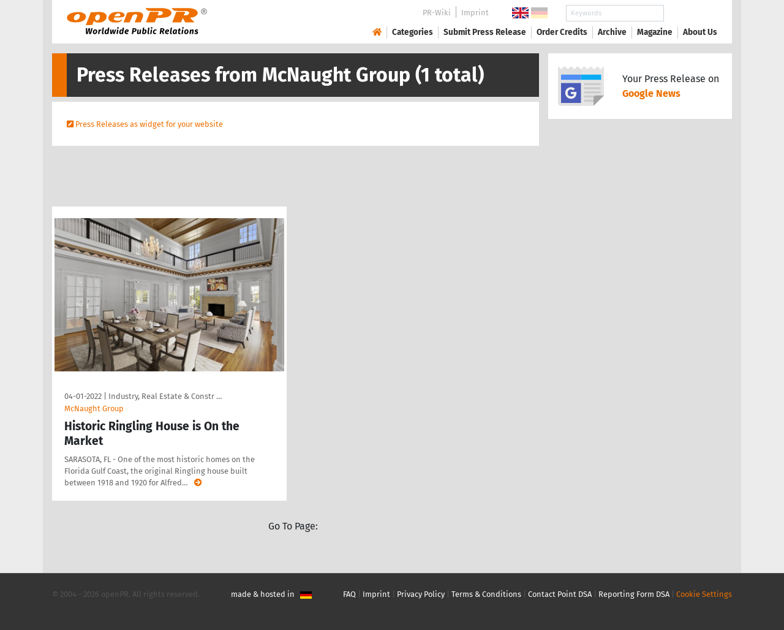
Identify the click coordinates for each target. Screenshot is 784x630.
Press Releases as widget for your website (149, 124)
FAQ (349, 594)
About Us (700, 32)
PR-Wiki (437, 12)
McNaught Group (94, 408)
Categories (412, 32)
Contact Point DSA (560, 594)
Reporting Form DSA (633, 594)
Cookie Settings (704, 594)
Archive (612, 32)
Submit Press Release (484, 32)
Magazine (655, 32)
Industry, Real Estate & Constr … (165, 396)
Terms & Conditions (486, 594)
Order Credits (562, 32)
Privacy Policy (421, 594)
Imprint (475, 12)
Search (690, 13)
